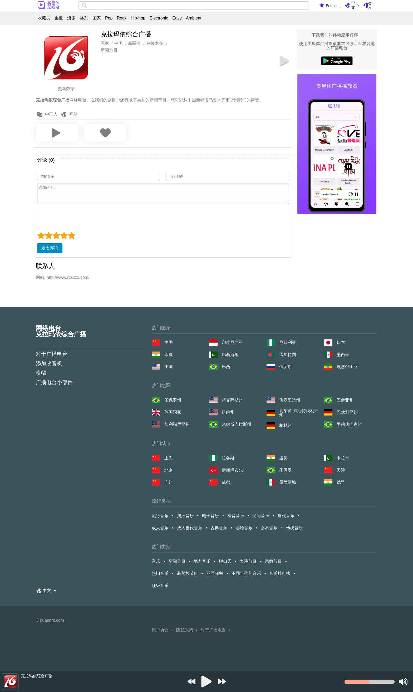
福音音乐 (235, 515)
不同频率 (214, 573)
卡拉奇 (343, 458)
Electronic (159, 18)
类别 (84, 18)
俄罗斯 (285, 366)
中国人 (51, 114)
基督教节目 (187, 573)
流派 (71, 18)
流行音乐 (160, 515)
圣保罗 (285, 470)
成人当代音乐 (189, 528)
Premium (333, 5)
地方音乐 (202, 561)
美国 (168, 366)
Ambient (193, 18)
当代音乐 (286, 515)
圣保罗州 (172, 400)
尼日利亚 (287, 342)
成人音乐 (160, 528)
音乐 (156, 561)
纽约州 (228, 412)
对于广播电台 (51, 354)
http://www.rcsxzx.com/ (68, 277)
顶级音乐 (160, 585)
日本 (341, 342)
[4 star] (64, 235)
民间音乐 (260, 515)
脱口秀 (225, 561)
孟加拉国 (287, 354)
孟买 (283, 458)
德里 (341, 482)
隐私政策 (184, 630)
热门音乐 (160, 573)
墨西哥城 (287, 482)
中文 (353, 5)
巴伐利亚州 (347, 412)
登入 (370, 5)
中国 (168, 342)
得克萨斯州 (232, 400)
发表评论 (49, 248)
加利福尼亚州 (177, 424)
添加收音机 (49, 363)
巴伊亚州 (345, 400)
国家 (96, 18)
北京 (168, 470)
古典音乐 (218, 528)
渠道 (59, 18)
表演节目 (248, 561)
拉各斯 (228, 458)
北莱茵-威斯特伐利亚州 (298, 413)
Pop (108, 18)
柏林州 (285, 425)
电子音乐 (210, 515)
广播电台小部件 (54, 382)
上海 (168, 458)
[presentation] (77, 217)
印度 (168, 354)
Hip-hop (138, 18)
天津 (341, 470)
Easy (177, 18)
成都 (226, 482)
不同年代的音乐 (246, 573)
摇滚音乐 (185, 515)
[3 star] (56, 235)
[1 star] (41, 235)
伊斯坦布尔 (232, 470)
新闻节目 (109, 50)
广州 (168, 482)
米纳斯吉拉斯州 (236, 424)
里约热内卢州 (349, 424)
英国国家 (172, 412)
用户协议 (160, 630)
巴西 (226, 366)
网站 (73, 114)
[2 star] (48, 235)
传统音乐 (294, 528)
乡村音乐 (269, 528)
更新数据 (66, 88)
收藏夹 (44, 18)
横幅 (41, 373)
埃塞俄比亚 (347, 366)
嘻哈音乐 (244, 528)
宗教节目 (273, 561)
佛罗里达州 (289, 400)
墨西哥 (343, 354)
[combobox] (193, 5)
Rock (121, 18)
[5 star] (71, 235)
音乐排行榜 (279, 573)
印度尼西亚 (232, 342)
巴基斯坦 (230, 354)
